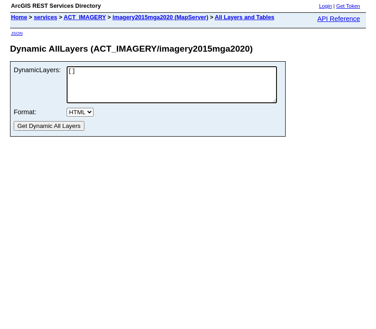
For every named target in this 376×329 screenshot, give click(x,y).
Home (19, 17)
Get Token (348, 6)
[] (184, 88)
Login (325, 6)
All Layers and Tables (245, 17)
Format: (25, 118)
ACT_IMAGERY (85, 17)
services (45, 17)
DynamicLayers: (37, 70)
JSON (17, 33)
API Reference (338, 18)
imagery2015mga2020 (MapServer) (161, 17)
